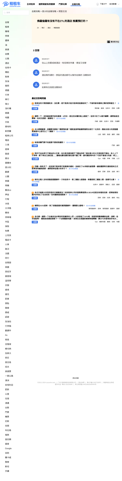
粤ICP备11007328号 (94, 382)
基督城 (8, 276)
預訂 (43, 28)
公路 (7, 59)
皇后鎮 (8, 439)
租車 (7, 27)
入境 (7, 145)
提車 (7, 149)
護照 (113, 134)
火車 (7, 244)
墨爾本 (8, 163)
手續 (7, 471)
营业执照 (81, 382)
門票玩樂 (63, 4)
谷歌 (7, 408)
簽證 (7, 154)
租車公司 (9, 136)
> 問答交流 (62, 11)
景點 (7, 303)
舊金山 (8, 190)
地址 (117, 198)
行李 (7, 95)
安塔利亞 (9, 385)
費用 (7, 213)
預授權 (97, 108)
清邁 (7, 403)
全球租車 (31, 4)
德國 (7, 90)
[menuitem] (101, 3)
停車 (7, 36)
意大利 (8, 167)
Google (8, 448)
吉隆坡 (8, 344)
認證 (7, 317)
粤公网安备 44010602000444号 (85, 384)
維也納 (8, 349)
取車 (7, 77)
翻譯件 (8, 331)
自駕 (7, 22)
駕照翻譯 (106, 209)
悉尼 (7, 358)
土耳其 (8, 235)
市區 (7, 222)
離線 (108, 222)
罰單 (7, 299)
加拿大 (8, 353)
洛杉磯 (8, 108)
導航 (7, 72)
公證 (99, 134)
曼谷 (7, 158)
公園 (7, 176)
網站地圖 (76, 378)
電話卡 (8, 240)
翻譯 (7, 172)
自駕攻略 (76, 4)
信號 (7, 426)
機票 (7, 417)
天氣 (7, 122)
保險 (7, 226)
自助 (7, 453)
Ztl (38, 28)
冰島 (7, 204)
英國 (7, 267)
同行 (7, 258)
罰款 (7, 389)
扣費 (117, 108)
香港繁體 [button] (114, 4)
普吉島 (8, 362)
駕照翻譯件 (92, 209)
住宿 (7, 399)
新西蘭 (8, 131)
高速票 (8, 371)
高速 (7, 49)
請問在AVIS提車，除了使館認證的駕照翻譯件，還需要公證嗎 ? (65, 206)
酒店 (7, 63)
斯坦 (7, 467)
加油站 (8, 321)
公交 (117, 158)
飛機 (7, 185)
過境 (7, 290)
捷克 (7, 294)
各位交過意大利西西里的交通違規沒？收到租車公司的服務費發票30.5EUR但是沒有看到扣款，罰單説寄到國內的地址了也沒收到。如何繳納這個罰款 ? (75, 194)
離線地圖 (102, 222)
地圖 (7, 117)
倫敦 (7, 435)
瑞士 (7, 104)
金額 (113, 172)
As (6, 335)
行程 (7, 199)
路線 (7, 308)
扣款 (108, 198)
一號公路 (9, 376)
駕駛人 (108, 184)
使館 (117, 134)
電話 (7, 140)
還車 (7, 40)
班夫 (7, 367)
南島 (7, 340)
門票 (7, 412)
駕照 (7, 86)
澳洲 (7, 380)
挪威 (7, 312)
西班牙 (8, 272)
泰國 (7, 181)
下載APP (101, 4)
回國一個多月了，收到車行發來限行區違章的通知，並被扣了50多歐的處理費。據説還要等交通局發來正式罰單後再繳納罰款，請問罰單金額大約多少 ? (75, 167)
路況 (7, 249)
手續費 (117, 121)
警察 (7, 462)
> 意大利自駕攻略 (48, 11)
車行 (7, 99)
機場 (7, 31)
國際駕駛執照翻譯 (47, 4)
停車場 (8, 217)
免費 (7, 231)
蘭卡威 (8, 457)
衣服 (7, 285)
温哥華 (8, 281)
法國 (7, 253)
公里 (7, 394)
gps (99, 158)
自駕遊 (8, 263)
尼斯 (7, 421)
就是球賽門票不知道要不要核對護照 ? (55, 142)
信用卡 (8, 68)
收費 (7, 54)
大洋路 (8, 208)
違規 (113, 198)
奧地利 (8, 127)
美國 (7, 113)
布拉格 (8, 430)
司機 (113, 158)
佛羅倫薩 (57, 28)
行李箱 (8, 326)
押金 (7, 195)
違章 (7, 444)
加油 (7, 81)
